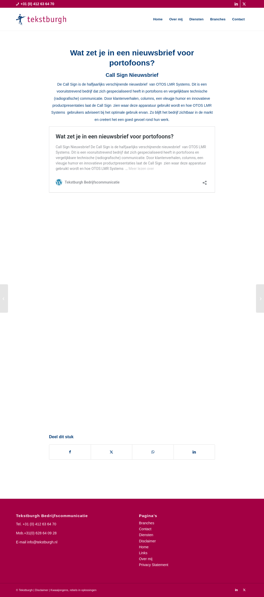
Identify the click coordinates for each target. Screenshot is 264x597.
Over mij (145, 559)
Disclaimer (147, 541)
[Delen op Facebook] (70, 452)
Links (143, 553)
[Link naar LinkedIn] (236, 4)
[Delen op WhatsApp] (153, 452)
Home (143, 547)
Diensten (146, 535)
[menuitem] (158, 19)
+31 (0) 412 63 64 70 (39, 524)
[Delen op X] (111, 452)
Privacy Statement (153, 565)
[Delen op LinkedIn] (194, 452)
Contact (145, 529)
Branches (146, 523)
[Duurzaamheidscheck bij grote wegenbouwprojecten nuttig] (4, 298)
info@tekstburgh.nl (42, 542)
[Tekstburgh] (41, 19)
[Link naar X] (244, 4)
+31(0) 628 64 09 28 (40, 533)
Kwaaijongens (59, 590)
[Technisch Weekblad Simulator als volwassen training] (260, 298)
